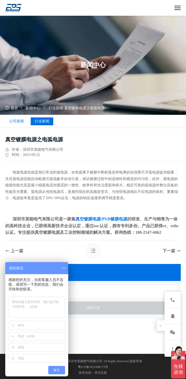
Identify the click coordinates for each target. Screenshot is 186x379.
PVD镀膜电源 (114, 219)
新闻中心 (32, 108)
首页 (11, 108)
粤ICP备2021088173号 (93, 367)
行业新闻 (56, 108)
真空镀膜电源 (88, 219)
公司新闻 (16, 121)
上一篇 (14, 250)
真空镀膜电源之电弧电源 (84, 108)
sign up (93, 308)
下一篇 (172, 250)
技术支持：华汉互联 (93, 373)
